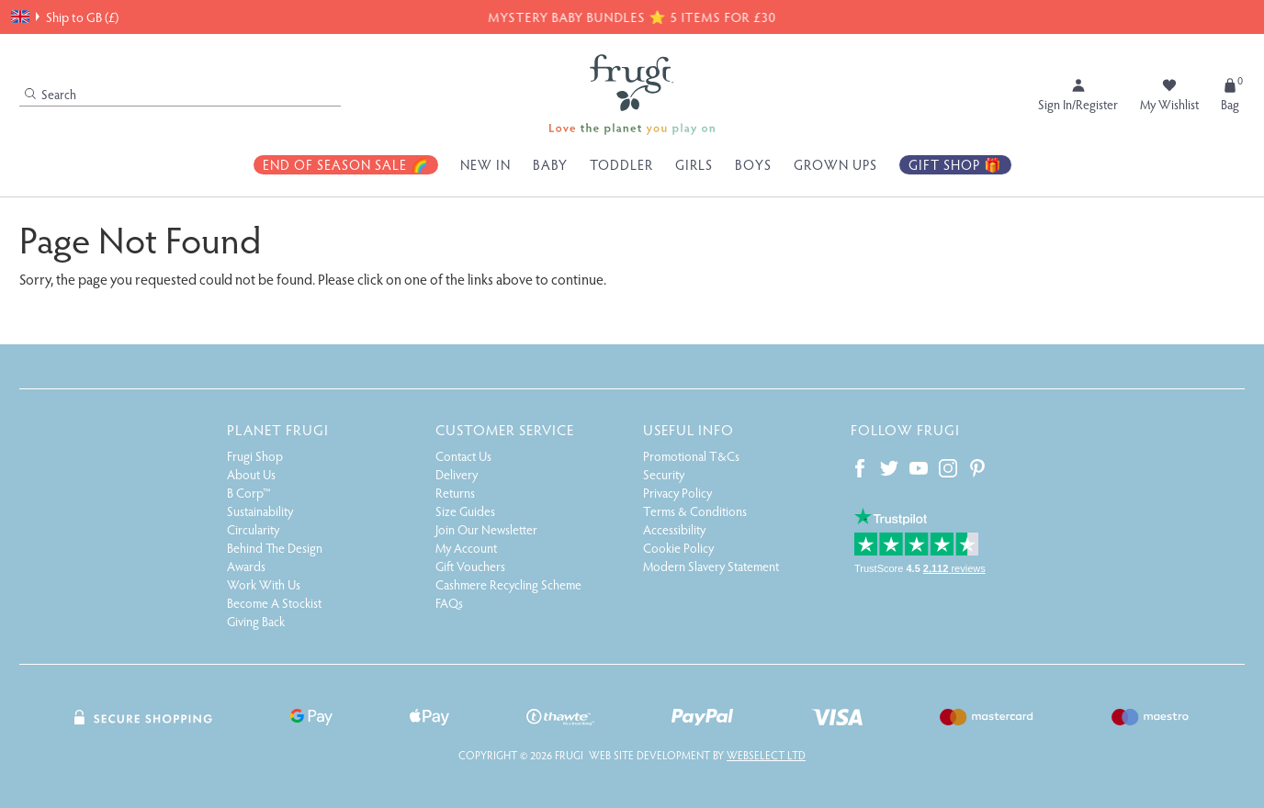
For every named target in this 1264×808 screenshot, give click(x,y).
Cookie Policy (678, 547)
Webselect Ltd (766, 754)
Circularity (253, 529)
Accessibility (674, 529)
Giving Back (256, 621)
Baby (550, 164)
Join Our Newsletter (486, 529)
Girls (694, 164)
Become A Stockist (274, 603)
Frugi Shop (255, 456)
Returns (455, 492)
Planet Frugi (278, 429)
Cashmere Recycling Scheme (508, 584)
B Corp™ (249, 492)
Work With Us (263, 584)
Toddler (621, 164)
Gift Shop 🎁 (955, 164)
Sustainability (260, 511)
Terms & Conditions (695, 511)
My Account (466, 547)
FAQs (449, 603)
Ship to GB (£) (64, 16)
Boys (753, 164)
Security (663, 474)
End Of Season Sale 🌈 (346, 164)
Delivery (456, 474)
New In (485, 164)
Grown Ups (835, 164)
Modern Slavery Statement (711, 566)
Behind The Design (274, 547)
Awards (246, 566)
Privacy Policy (677, 492)
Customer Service (504, 429)
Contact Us (463, 456)
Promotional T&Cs (691, 456)
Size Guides (465, 511)
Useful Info (688, 429)
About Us (251, 474)
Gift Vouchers (470, 566)
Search (50, 94)
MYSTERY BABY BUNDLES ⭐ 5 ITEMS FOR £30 (630, 16)
